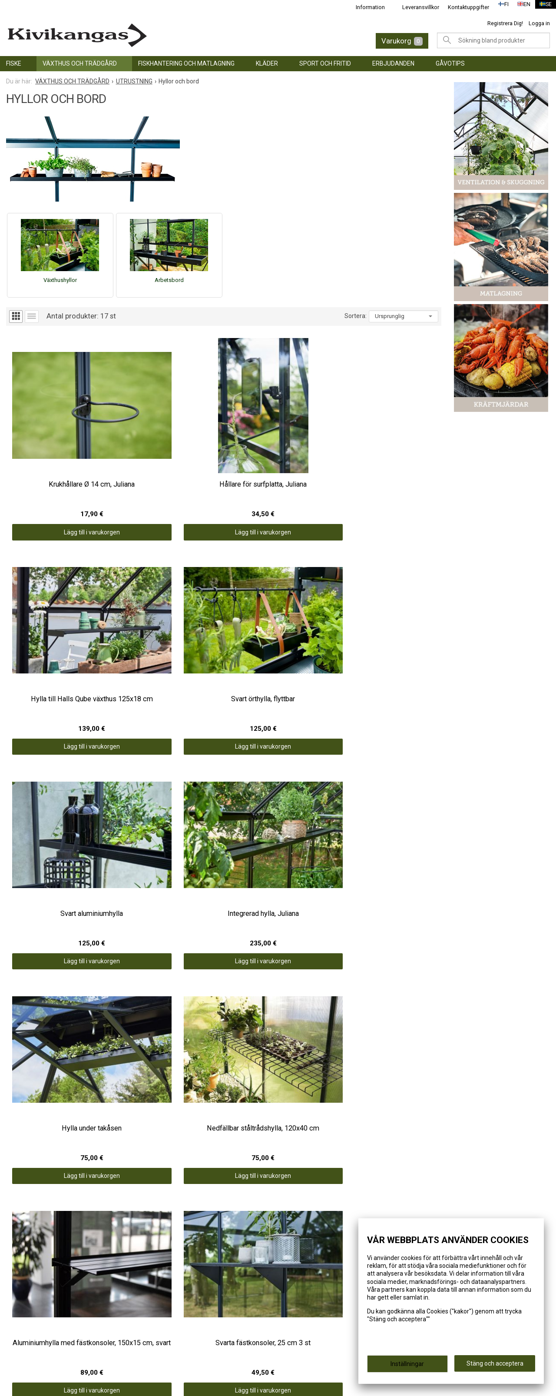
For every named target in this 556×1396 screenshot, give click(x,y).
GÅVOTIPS (450, 63)
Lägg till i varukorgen (61, 478)
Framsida (160, 1248)
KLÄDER (267, 63)
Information (365, 7)
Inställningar (407, 1366)
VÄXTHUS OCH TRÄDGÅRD (80, 63)
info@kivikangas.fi (314, 1295)
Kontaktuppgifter (463, 7)
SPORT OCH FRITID (325, 63)
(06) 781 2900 (307, 1306)
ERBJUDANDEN (393, 63)
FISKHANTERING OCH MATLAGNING (186, 63)
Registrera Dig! (505, 23)
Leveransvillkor (415, 7)
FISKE (13, 63)
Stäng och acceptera (495, 1366)
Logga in (539, 23)
